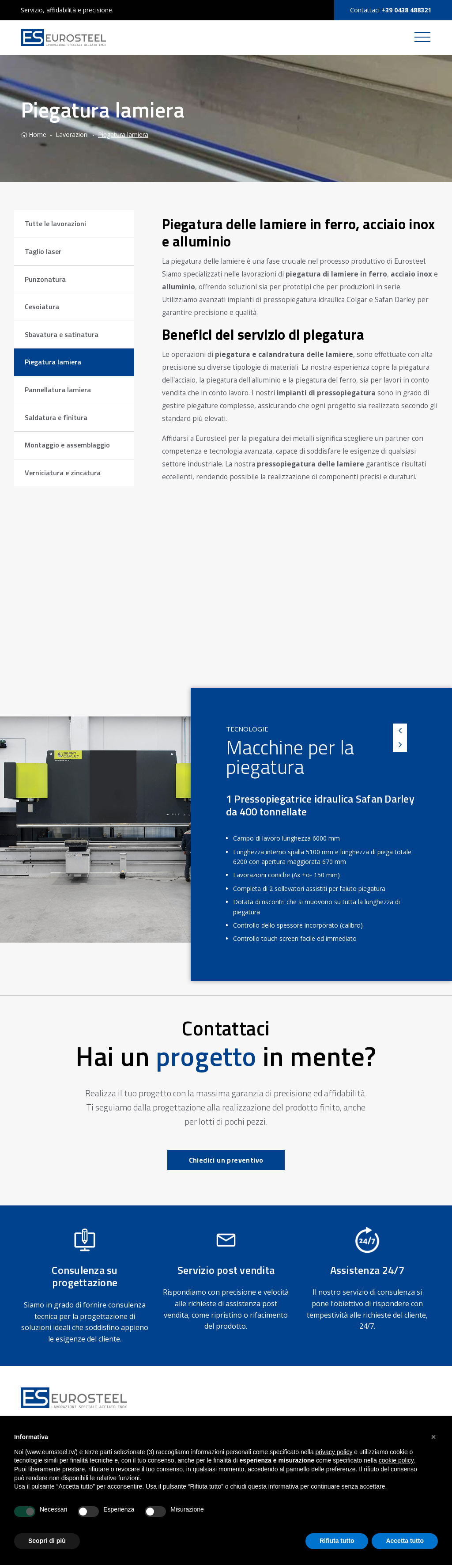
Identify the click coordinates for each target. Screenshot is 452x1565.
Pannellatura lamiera (58, 389)
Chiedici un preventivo (226, 1160)
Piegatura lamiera (123, 134)
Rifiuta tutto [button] (337, 1540)
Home (33, 134)
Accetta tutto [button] (405, 1540)
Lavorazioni (72, 134)
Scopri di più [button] (47, 1540)
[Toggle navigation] (422, 37)
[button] (433, 1437)
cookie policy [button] (396, 1460)
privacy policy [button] (333, 1451)
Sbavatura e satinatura (61, 334)
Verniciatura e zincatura (63, 472)
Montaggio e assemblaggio (67, 445)
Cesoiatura (42, 306)
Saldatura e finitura (56, 417)
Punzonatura (45, 279)
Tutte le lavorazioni (55, 223)
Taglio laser (43, 251)
